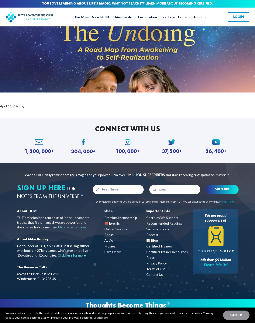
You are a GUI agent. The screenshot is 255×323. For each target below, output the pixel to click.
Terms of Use (156, 269)
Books (109, 235)
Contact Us (154, 274)
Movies (109, 246)
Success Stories (157, 229)
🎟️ (112, 223)
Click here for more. (72, 227)
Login (238, 17)
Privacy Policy (156, 263)
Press (150, 257)
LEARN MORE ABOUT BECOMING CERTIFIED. (179, 3)
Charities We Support (162, 218)
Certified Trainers (159, 246)
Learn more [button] (101, 317)
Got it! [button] (236, 315)
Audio (108, 240)
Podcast (152, 235)
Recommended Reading (164, 223)
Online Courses (115, 229)
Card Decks (113, 252)
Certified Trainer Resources (167, 252)
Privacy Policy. (227, 201)
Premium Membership (120, 218)
